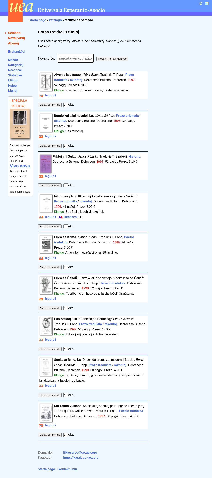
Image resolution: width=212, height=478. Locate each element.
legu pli (47, 95)
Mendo (13, 60)
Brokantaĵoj (16, 51)
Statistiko (15, 75)
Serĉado (14, 33)
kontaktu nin (67, 469)
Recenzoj (15, 70)
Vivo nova (20, 165)
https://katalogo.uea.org (80, 457)
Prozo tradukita (65, 201)
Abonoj (13, 43)
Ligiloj (12, 90)
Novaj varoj (16, 38)
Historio (134, 156)
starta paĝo (37, 20)
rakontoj (76, 80)
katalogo (55, 20)
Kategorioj (15, 65)
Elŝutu (13, 80)
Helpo (12, 85)
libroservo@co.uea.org (80, 452)
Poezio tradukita (113, 283)
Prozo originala (127, 115)
